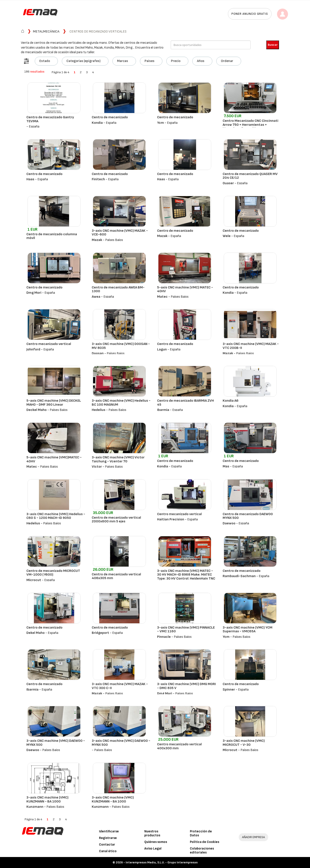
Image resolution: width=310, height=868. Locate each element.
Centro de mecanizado (110, 117)
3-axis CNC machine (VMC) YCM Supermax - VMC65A (247, 629)
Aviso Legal (152, 848)
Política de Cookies (204, 842)
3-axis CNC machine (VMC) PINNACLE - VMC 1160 (186, 629)
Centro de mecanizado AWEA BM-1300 (118, 289)
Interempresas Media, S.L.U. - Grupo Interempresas (162, 862)
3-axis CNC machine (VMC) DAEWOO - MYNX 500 (55, 743)
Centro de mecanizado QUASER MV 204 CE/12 (250, 176)
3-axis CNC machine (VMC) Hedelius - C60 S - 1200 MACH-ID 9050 (55, 516)
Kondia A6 (230, 401)
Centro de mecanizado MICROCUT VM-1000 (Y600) (53, 573)
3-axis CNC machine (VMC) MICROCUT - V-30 (244, 743)
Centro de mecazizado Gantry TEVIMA (50, 119)
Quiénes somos (155, 842)
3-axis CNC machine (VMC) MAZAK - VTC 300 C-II (120, 686)
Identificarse (109, 831)
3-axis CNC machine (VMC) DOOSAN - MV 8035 (121, 346)
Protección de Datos (201, 833)
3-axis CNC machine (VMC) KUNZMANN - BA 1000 (47, 799)
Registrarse (108, 838)
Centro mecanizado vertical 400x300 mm (179, 746)
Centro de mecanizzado (241, 571)
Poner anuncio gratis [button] (249, 14)
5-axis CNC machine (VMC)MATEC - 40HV (54, 459)
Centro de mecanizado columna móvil (51, 236)
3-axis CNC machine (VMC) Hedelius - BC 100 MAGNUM (121, 403)
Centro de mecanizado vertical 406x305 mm (116, 576)
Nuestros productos (152, 833)
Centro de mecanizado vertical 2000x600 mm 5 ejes (116, 520)
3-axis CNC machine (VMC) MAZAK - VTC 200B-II (251, 346)
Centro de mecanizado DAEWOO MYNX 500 (248, 516)
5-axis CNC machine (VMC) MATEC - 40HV (185, 289)
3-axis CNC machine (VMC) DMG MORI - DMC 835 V (186, 686)
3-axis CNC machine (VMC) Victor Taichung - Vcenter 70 (118, 459)
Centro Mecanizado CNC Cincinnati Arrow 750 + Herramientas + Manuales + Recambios (250, 125)
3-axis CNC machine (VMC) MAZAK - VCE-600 (120, 233)
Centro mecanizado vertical (48, 344)
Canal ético (108, 851)
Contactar (107, 844)
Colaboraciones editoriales (202, 850)
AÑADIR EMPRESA (253, 837)
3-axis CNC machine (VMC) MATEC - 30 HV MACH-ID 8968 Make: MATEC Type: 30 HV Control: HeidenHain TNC (186, 575)
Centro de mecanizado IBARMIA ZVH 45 (185, 403)
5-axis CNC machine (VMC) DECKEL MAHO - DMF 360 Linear (53, 403)
